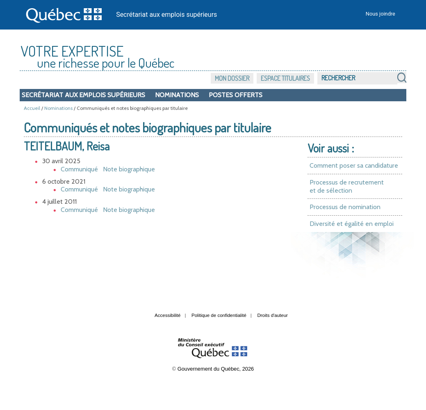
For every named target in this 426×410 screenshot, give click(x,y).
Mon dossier (232, 78)
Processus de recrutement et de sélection (347, 186)
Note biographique (129, 169)
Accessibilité (167, 315)
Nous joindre (380, 14)
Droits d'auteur (272, 315)
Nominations (177, 95)
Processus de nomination (345, 207)
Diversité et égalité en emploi (352, 224)
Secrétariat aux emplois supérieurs (166, 14)
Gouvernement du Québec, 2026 (216, 369)
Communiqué (79, 169)
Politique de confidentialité (218, 315)
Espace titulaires (285, 78)
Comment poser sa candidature (354, 165)
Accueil (32, 108)
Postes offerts (235, 95)
